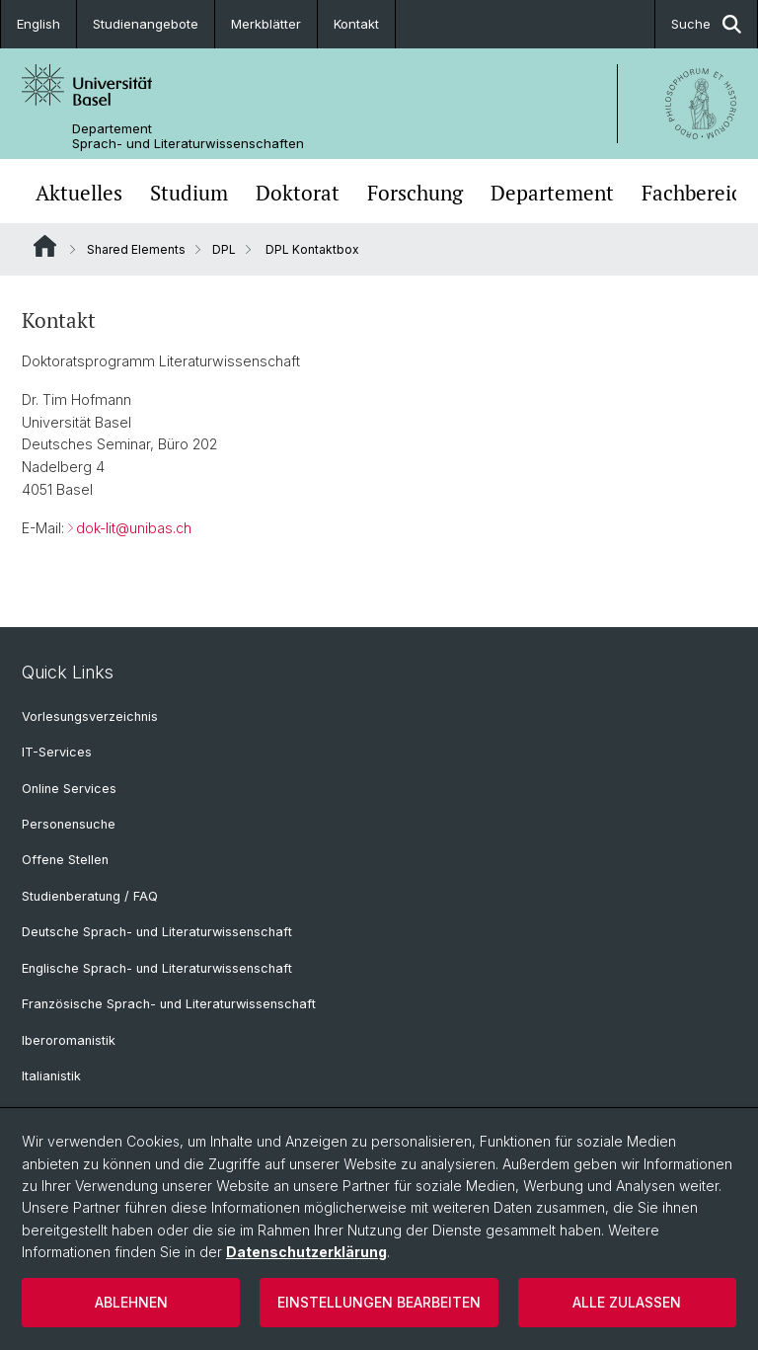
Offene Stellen (65, 859)
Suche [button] (706, 24)
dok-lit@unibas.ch (133, 527)
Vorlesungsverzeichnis (90, 716)
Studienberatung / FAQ (90, 896)
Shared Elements (136, 249)
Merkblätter (266, 24)
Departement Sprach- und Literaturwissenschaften (188, 136)
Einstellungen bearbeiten (379, 1302)
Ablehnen (131, 1302)
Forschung (415, 193)
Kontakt (356, 24)
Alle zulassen (626, 1302)
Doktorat (298, 193)
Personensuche (68, 824)
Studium (189, 193)
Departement (552, 193)
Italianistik (51, 1076)
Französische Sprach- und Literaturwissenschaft (169, 1003)
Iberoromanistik (68, 1040)
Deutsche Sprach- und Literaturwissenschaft (157, 931)
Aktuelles (79, 193)
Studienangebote (145, 24)
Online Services (69, 788)
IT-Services (57, 752)
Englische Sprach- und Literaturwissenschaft (157, 968)
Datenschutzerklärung (306, 1251)
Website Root (45, 246)
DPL (224, 249)
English (38, 24)
